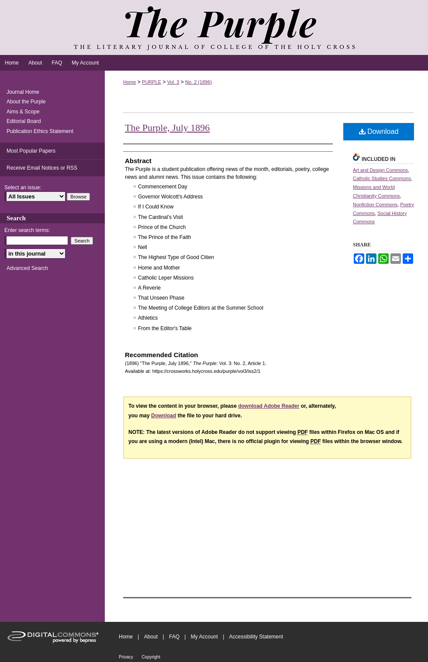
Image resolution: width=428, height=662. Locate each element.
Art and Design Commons (380, 170)
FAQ (174, 637)
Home (129, 82)
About (151, 637)
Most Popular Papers (31, 151)
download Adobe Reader (268, 406)
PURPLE (151, 82)
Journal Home (23, 92)
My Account (204, 637)
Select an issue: (22, 187)
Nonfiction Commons (375, 204)
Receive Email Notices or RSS (42, 168)
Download (379, 131)
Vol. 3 (173, 82)
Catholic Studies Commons (382, 178)
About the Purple (26, 102)
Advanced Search (27, 268)
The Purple (214, 27)
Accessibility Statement (256, 637)
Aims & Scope (23, 112)
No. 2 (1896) (198, 82)
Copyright (151, 657)
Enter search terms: (27, 230)
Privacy (126, 657)
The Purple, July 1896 (167, 127)
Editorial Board (24, 121)
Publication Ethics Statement (40, 131)
